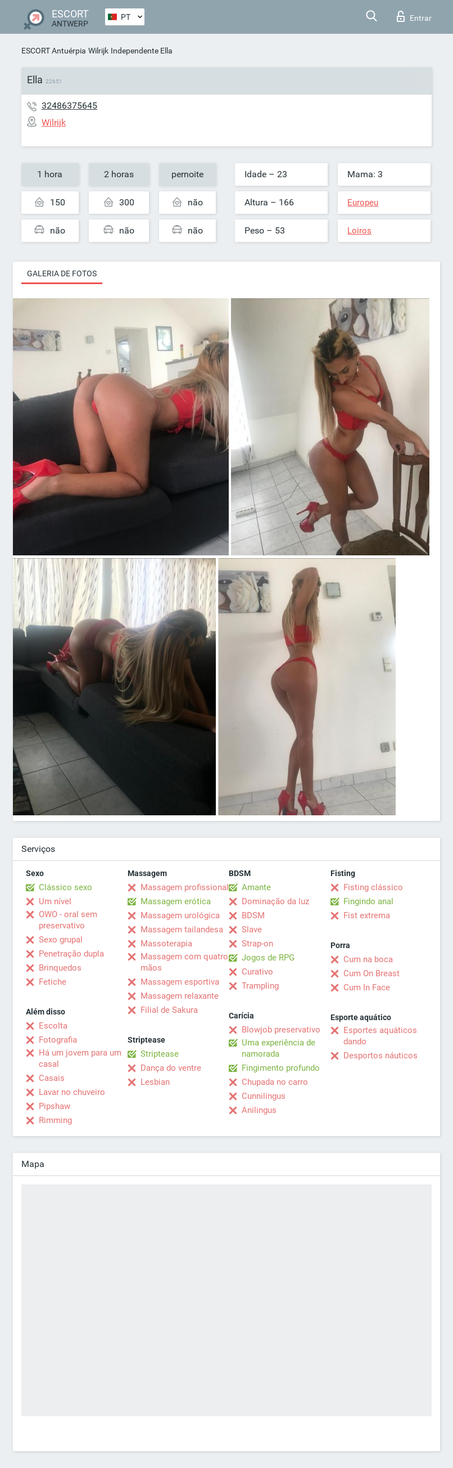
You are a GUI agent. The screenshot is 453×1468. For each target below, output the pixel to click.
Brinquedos (60, 968)
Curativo (257, 972)
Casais (52, 1078)
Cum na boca (368, 959)
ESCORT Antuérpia (53, 50)
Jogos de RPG (268, 958)
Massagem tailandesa (182, 929)
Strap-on (257, 944)
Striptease (160, 1054)
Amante (256, 887)
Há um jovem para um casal (80, 1058)
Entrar (414, 16)
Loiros (359, 231)
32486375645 (69, 105)
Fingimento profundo (281, 1068)
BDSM (253, 915)
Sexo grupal (61, 940)
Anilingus (259, 1110)
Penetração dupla (71, 954)
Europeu (362, 202)
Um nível (55, 901)
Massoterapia (166, 944)
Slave (252, 929)
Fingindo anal (368, 901)
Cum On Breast (371, 973)
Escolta (53, 1026)
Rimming (55, 1120)
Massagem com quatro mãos (184, 962)
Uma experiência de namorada (278, 1048)
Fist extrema (366, 915)
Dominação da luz (275, 901)
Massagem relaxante (180, 996)
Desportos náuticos (380, 1056)
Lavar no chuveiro (72, 1092)
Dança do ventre (171, 1068)
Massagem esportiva (180, 982)
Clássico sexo (65, 887)
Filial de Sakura (169, 1010)
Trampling (260, 986)
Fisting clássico (373, 887)
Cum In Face (366, 987)
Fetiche (52, 982)
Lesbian (155, 1082)
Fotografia (58, 1040)
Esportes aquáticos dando (380, 1036)
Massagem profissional (185, 887)
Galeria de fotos (62, 273)
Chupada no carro (275, 1082)
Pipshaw (54, 1106)
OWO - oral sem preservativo (68, 920)
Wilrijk (98, 50)
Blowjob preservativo (281, 1030)
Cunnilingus (264, 1096)
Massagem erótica (176, 901)
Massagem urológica (180, 915)
